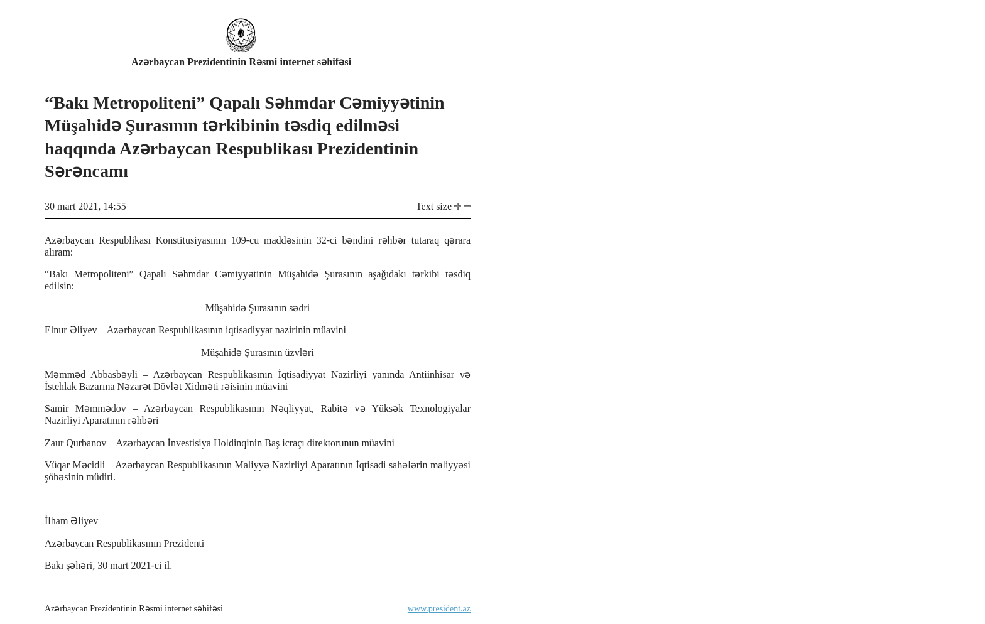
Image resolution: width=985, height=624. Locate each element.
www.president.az (439, 608)
